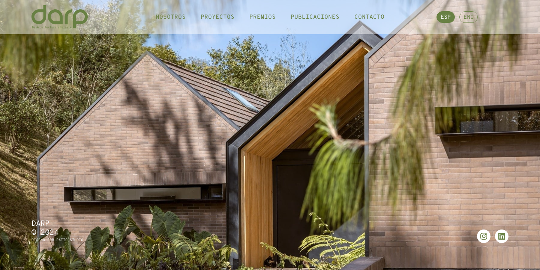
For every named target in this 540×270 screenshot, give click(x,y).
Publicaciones (315, 20)
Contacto (369, 20)
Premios (262, 20)
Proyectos (217, 20)
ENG (469, 21)
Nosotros (171, 20)
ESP (446, 21)
